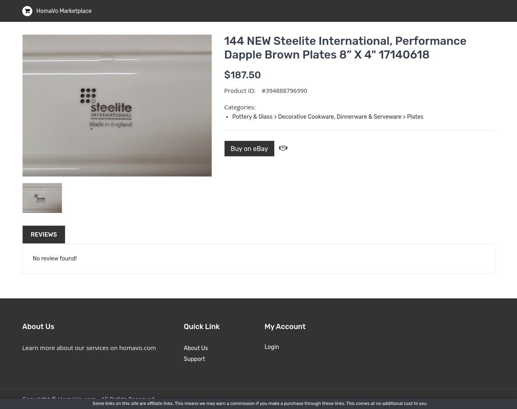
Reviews (44, 234)
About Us (196, 348)
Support (194, 359)
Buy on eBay (249, 149)
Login (272, 347)
